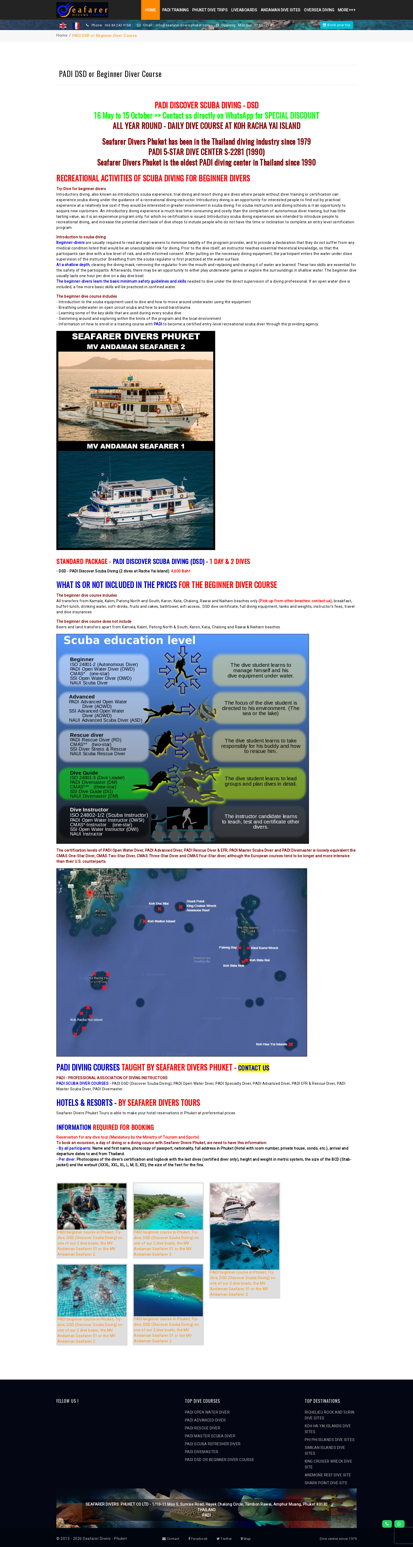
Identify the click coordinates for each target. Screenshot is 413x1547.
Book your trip (337, 25)
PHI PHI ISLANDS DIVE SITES (330, 1440)
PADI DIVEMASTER (201, 1452)
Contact (171, 1539)
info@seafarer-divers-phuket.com (183, 25)
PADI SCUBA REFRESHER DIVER (213, 1444)
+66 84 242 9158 (118, 25)
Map (246, 1539)
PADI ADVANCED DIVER (205, 1420)
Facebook (198, 1539)
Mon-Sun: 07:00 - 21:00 (258, 25)
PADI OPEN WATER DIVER (207, 1412)
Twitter (224, 1539)
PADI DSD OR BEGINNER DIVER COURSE (219, 1460)
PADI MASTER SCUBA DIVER (210, 1436)
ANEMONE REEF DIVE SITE (328, 1475)
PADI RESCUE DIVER (202, 1428)
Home (149, 10)
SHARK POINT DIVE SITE (326, 1483)
